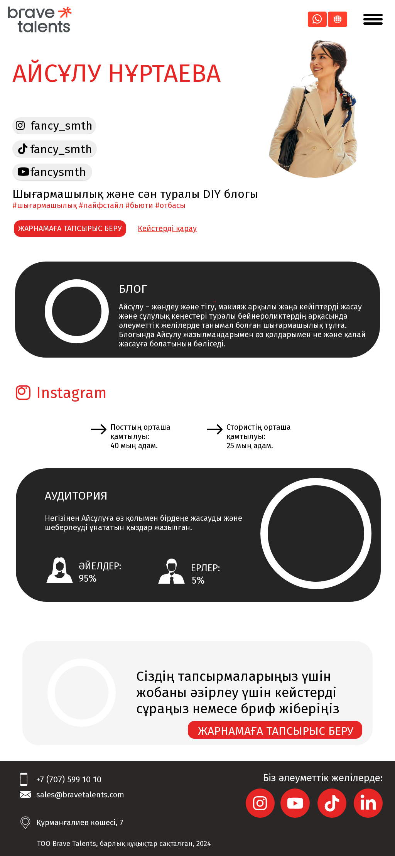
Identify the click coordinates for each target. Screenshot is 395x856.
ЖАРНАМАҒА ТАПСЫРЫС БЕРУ (70, 228)
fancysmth (58, 172)
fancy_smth (61, 149)
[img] (23, 171)
